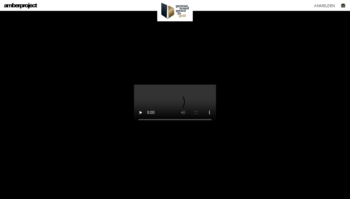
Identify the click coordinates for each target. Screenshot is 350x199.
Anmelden (324, 6)
